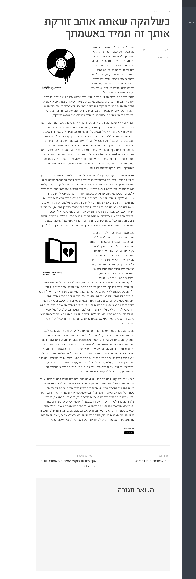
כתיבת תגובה (139, 57)
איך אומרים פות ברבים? (127, 461)
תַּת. (187, 16)
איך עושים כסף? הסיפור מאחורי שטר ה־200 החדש (44, 463)
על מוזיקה (140, 50)
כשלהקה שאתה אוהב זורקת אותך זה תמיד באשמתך (82, 28)
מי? (190, 35)
